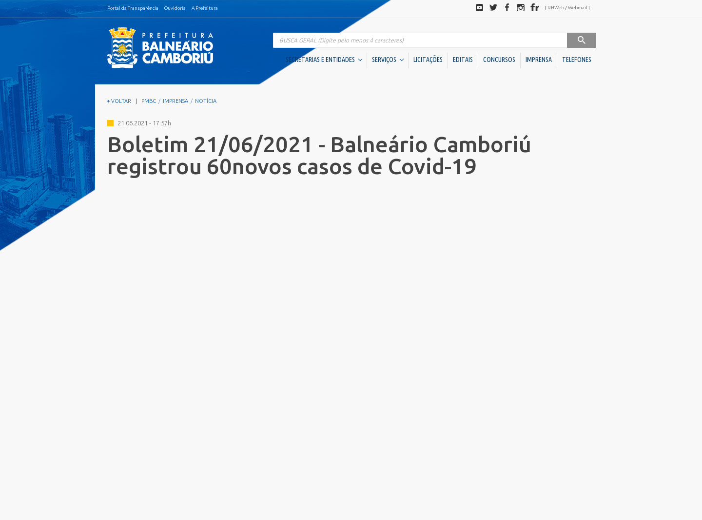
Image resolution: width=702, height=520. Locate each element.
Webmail (577, 7)
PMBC (148, 101)
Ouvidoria (175, 8)
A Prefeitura (205, 8)
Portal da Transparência (132, 8)
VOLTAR (119, 101)
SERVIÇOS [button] (388, 59)
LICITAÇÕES (428, 59)
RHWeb (555, 7)
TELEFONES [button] (576, 59)
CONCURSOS (499, 59)
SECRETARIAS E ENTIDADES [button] (324, 59)
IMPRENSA (539, 59)
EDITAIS (463, 59)
